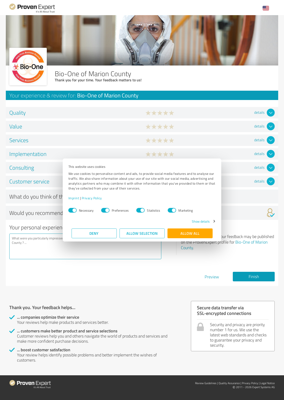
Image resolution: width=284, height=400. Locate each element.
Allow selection (142, 233)
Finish (254, 276)
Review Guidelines (205, 383)
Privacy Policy (95, 198)
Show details (197, 221)
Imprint (76, 198)
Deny (94, 233)
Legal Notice (267, 383)
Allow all (189, 233)
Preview (212, 276)
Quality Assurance (229, 383)
